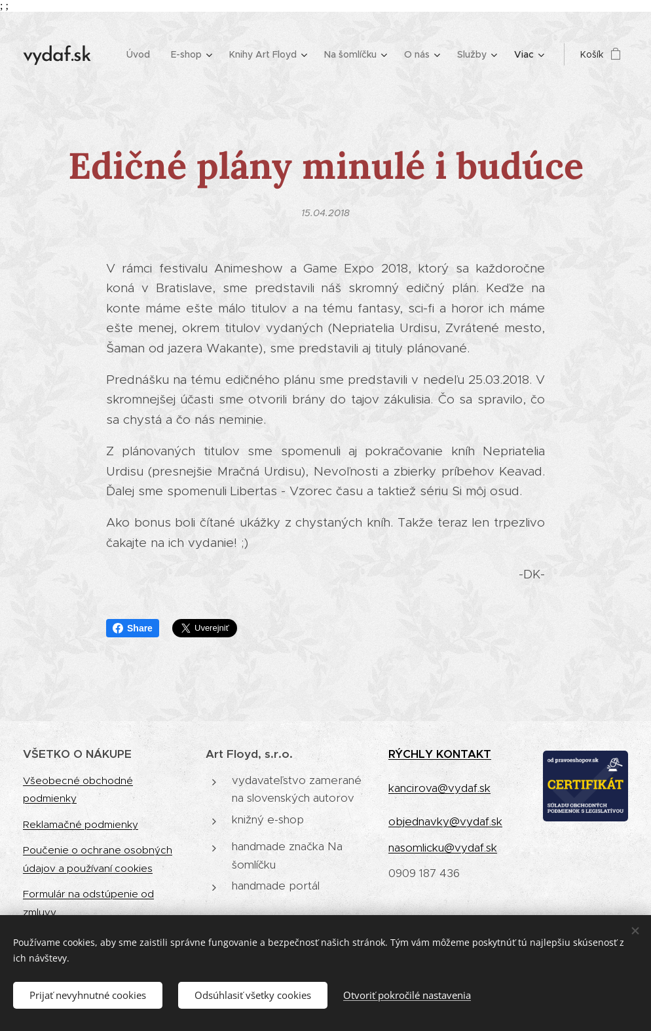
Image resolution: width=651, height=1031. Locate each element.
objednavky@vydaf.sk (445, 821)
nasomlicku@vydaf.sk (442, 847)
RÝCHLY (412, 754)
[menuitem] (141, 54)
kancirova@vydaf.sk (439, 788)
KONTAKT (463, 754)
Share (133, 628)
